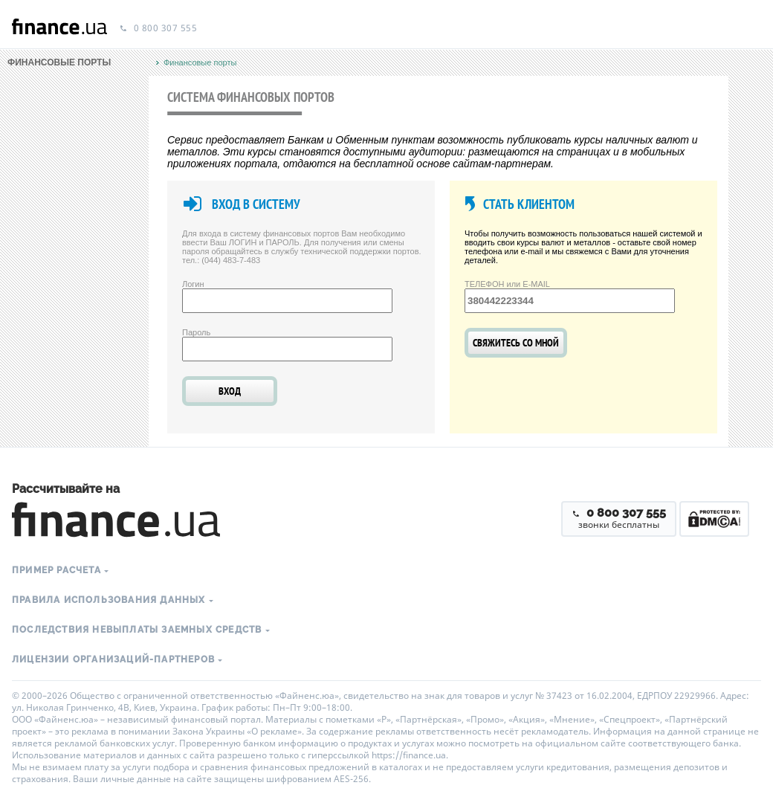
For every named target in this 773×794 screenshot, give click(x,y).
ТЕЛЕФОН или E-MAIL (507, 284)
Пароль (196, 332)
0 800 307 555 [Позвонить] (158, 28)
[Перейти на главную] (59, 28)
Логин (193, 284)
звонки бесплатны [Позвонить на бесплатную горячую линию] (619, 518)
